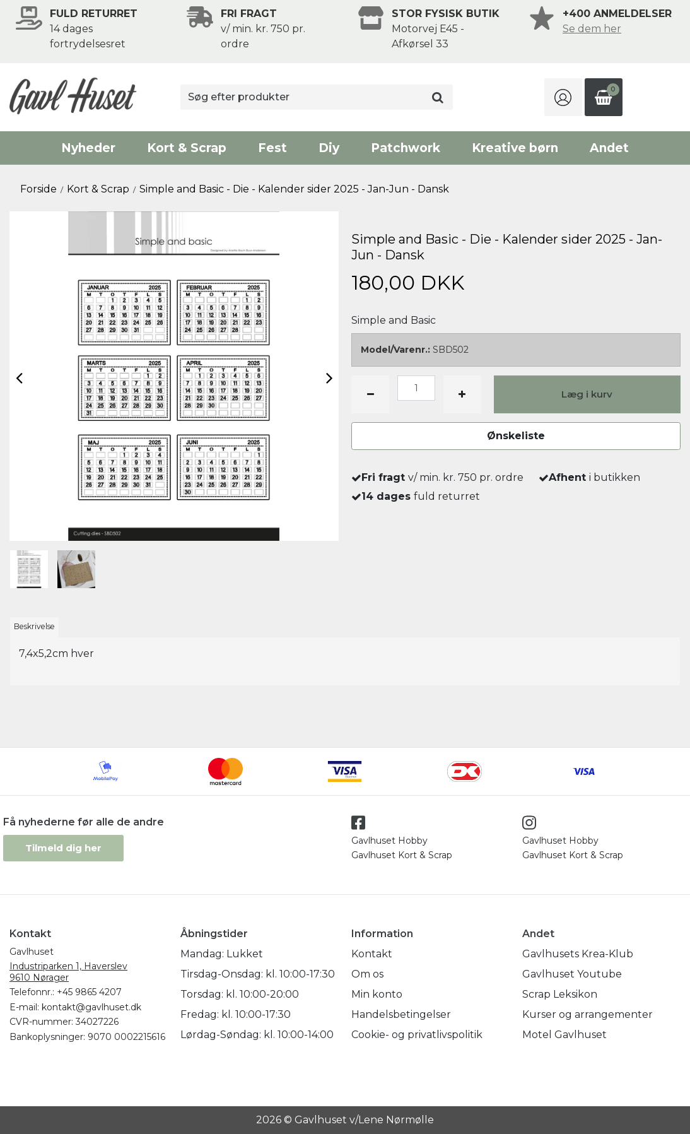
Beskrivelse (34, 626)
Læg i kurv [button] (586, 394)
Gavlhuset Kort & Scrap (401, 855)
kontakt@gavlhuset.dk (91, 1007)
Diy (329, 148)
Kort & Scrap (186, 148)
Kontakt (371, 954)
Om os (367, 974)
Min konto (376, 994)
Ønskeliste (516, 436)
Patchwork (405, 148)
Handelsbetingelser (401, 1014)
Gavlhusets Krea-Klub (577, 954)
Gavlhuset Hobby (389, 840)
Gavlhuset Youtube (572, 974)
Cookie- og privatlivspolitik (416, 1035)
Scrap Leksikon (559, 994)
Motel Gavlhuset (564, 1035)
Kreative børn (515, 148)
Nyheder (88, 148)
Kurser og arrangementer (587, 1014)
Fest (272, 148)
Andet (609, 148)
